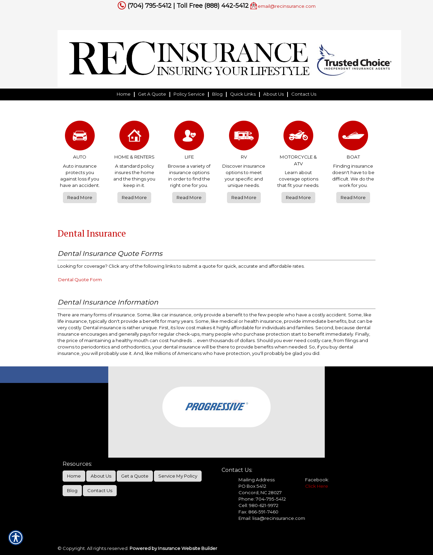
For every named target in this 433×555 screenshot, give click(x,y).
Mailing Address (256, 479)
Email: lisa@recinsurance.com (271, 518)
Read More (79, 197)
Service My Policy (177, 476)
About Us (101, 476)
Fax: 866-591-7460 (258, 511)
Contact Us (99, 490)
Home (74, 476)
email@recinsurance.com (287, 6)
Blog (72, 490)
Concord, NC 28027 (260, 492)
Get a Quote (135, 476)
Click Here (316, 486)
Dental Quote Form (80, 279)
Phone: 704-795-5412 (262, 499)
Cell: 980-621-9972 (258, 505)
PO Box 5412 (252, 486)
